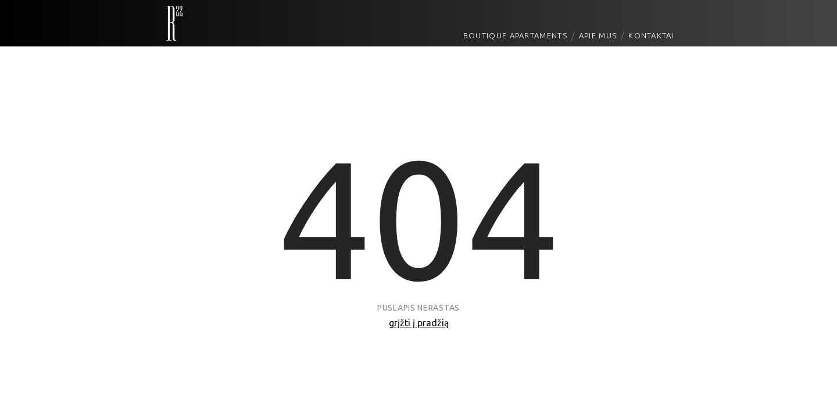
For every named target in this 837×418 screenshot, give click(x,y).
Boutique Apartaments (515, 35)
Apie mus (598, 35)
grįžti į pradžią (419, 323)
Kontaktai (651, 35)
